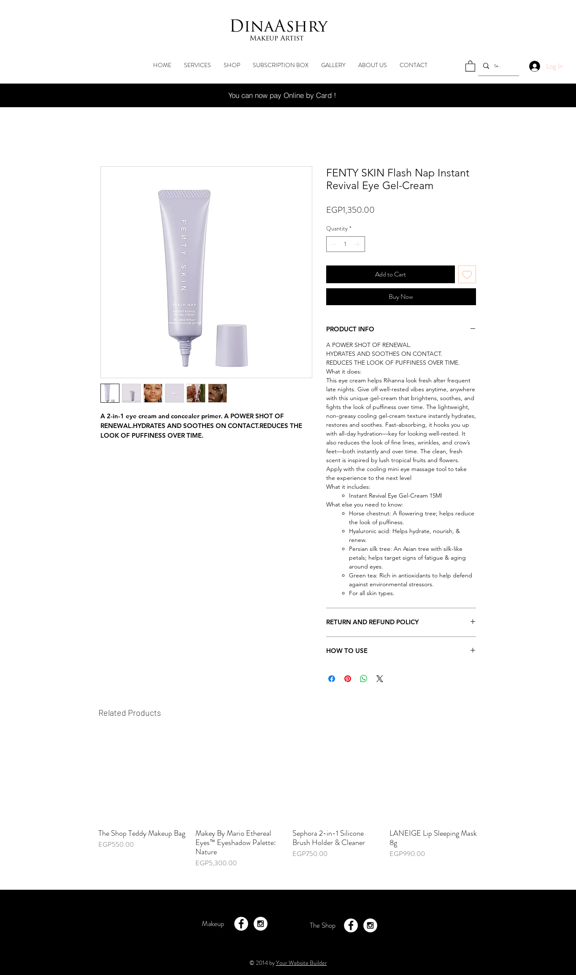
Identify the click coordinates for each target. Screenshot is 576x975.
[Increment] (358, 244)
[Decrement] (332, 244)
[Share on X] (380, 679)
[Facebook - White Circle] (241, 924)
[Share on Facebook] (332, 679)
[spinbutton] (345, 244)
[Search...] (497, 66)
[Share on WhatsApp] (364, 679)
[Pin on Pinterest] (348, 679)
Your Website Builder (301, 963)
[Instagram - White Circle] (261, 924)
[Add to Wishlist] (467, 274)
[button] (470, 65)
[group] (288, 805)
